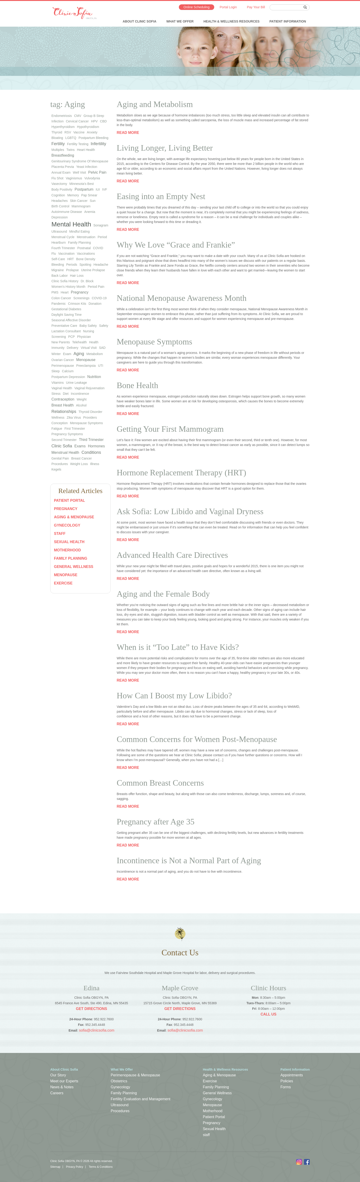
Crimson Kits (77, 303)
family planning (79, 242)
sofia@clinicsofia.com (96, 1030)
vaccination (66, 253)
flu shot (57, 178)
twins (70, 150)
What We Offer (180, 21)
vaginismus (74, 178)
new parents (60, 342)
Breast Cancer (81, 458)
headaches (59, 201)
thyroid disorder (90, 412)
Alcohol (81, 405)
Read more (128, 133)
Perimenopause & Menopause (135, 1075)
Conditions (91, 452)
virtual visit (89, 348)
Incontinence (80, 393)
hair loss (77, 275)
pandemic (58, 303)
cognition (58, 195)
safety (103, 325)
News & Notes (61, 1087)
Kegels (56, 469)
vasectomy (59, 184)
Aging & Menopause (74, 517)
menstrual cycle (62, 237)
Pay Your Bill (256, 7)
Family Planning (70, 558)
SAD (102, 348)
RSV (68, 132)
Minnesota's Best (81, 184)
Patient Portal (69, 500)
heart (64, 292)
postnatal (84, 248)
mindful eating (79, 231)
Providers (90, 417)
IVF (104, 189)
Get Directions (91, 1009)
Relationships (63, 411)
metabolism (94, 354)
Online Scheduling (196, 7)
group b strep (94, 116)
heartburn (58, 242)
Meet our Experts (64, 1081)
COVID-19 (99, 298)
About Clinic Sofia (139, 21)
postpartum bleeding (93, 138)
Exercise (63, 583)
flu (53, 253)
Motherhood (67, 550)
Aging (78, 353)
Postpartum (84, 189)
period (102, 237)
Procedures (59, 464)
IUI (98, 189)
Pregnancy (65, 509)
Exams (80, 446)
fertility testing (77, 144)
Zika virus (74, 417)
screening (58, 337)
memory (73, 195)
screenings (81, 298)
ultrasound (59, 231)
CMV (77, 116)
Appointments (291, 1075)
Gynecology (67, 525)
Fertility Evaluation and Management (140, 1099)
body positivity (61, 189)
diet (66, 393)
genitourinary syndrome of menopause (79, 161)
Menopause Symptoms (86, 423)
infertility (98, 143)
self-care (58, 259)
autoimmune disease (66, 212)
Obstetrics (119, 1081)
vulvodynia (92, 178)
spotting (85, 264)
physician (84, 337)
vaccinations (86, 253)
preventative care (64, 325)
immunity (58, 348)
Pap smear (89, 195)
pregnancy (80, 292)
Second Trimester (64, 440)
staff (59, 534)
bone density (85, 259)
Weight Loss (79, 464)
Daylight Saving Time (66, 314)
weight (82, 399)
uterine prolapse (93, 270)
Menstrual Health (65, 452)
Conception (59, 423)
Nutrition (94, 377)
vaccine (78, 132)
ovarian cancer (62, 360)
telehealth (79, 342)
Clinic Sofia (61, 446)
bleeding (57, 264)
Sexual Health (69, 542)
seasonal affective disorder (71, 320)
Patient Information (288, 21)
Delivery (73, 348)
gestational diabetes (66, 309)
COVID (98, 248)
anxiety (92, 132)
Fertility (58, 143)
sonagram (100, 225)
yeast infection (86, 167)
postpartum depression (68, 377)
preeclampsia (86, 365)
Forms (285, 1087)
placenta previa (62, 167)
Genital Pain (60, 458)
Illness (94, 464)
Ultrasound (119, 1105)
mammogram (81, 206)
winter (56, 354)
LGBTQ (70, 138)
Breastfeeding (62, 155)
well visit (79, 172)
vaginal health (61, 388)
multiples (57, 150)
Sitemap (55, 1166)
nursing (88, 331)
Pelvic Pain (97, 172)
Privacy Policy (74, 1166)
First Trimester (75, 428)
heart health (86, 150)
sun (93, 201)
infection (57, 121)
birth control (60, 206)
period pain (96, 286)
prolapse (72, 270)
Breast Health (62, 405)
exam (67, 354)
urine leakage (76, 382)
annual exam (60, 172)
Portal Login (228, 7)
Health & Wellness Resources (231, 21)
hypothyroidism (88, 127)
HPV (94, 121)
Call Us (268, 1014)
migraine (57, 270)
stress (56, 393)
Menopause (86, 360)
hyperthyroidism (63, 127)
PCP (71, 337)
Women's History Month (68, 286)
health (93, 342)
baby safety (88, 325)
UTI (100, 365)
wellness (58, 417)
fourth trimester (63, 248)
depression (59, 217)
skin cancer (78, 201)
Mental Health (71, 224)
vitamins (57, 382)
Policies (286, 1081)
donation (95, 303)
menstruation (86, 237)
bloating (57, 138)
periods (71, 264)
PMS (54, 292)
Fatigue (56, 428)
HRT (70, 259)
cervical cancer (77, 121)
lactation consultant (66, 331)
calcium (68, 371)
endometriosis (61, 116)
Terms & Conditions (100, 1166)
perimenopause (62, 365)
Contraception (62, 399)
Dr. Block (87, 281)
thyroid (56, 132)
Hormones (96, 446)
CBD (103, 121)
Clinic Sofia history (64, 281)
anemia (89, 212)
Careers (56, 1093)
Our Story (58, 1075)
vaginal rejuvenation (89, 388)
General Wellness (73, 567)
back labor (59, 275)
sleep (55, 371)
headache (100, 264)
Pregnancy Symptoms (67, 434)
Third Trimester (91, 440)
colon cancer (61, 298)
